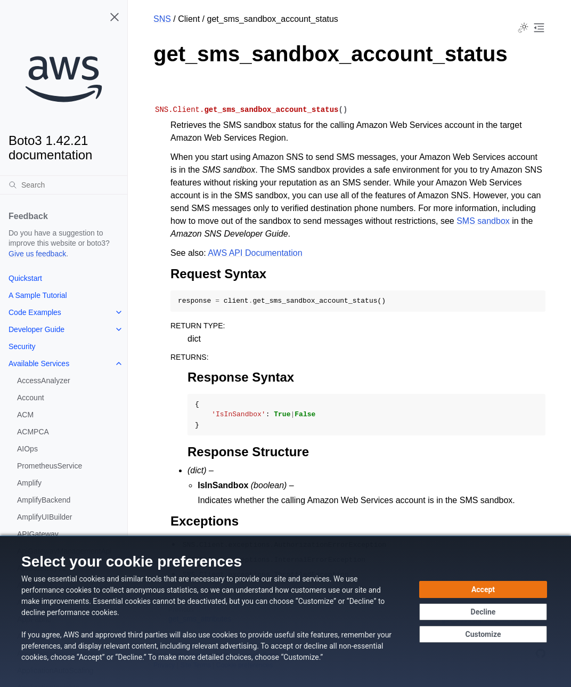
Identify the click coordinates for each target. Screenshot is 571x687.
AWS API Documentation (255, 252)
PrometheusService (49, 466)
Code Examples (35, 312)
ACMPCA (33, 431)
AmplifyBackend (43, 500)
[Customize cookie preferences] (483, 634)
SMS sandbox (483, 220)
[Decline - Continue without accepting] (483, 611)
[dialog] (285, 611)
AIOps (27, 448)
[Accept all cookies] (483, 589)
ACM (25, 414)
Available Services (39, 363)
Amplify (29, 483)
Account (30, 397)
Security (22, 346)
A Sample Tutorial (38, 295)
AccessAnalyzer (43, 380)
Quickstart (25, 278)
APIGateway (38, 534)
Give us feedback (37, 253)
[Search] (63, 185)
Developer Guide (36, 329)
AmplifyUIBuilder (44, 517)
